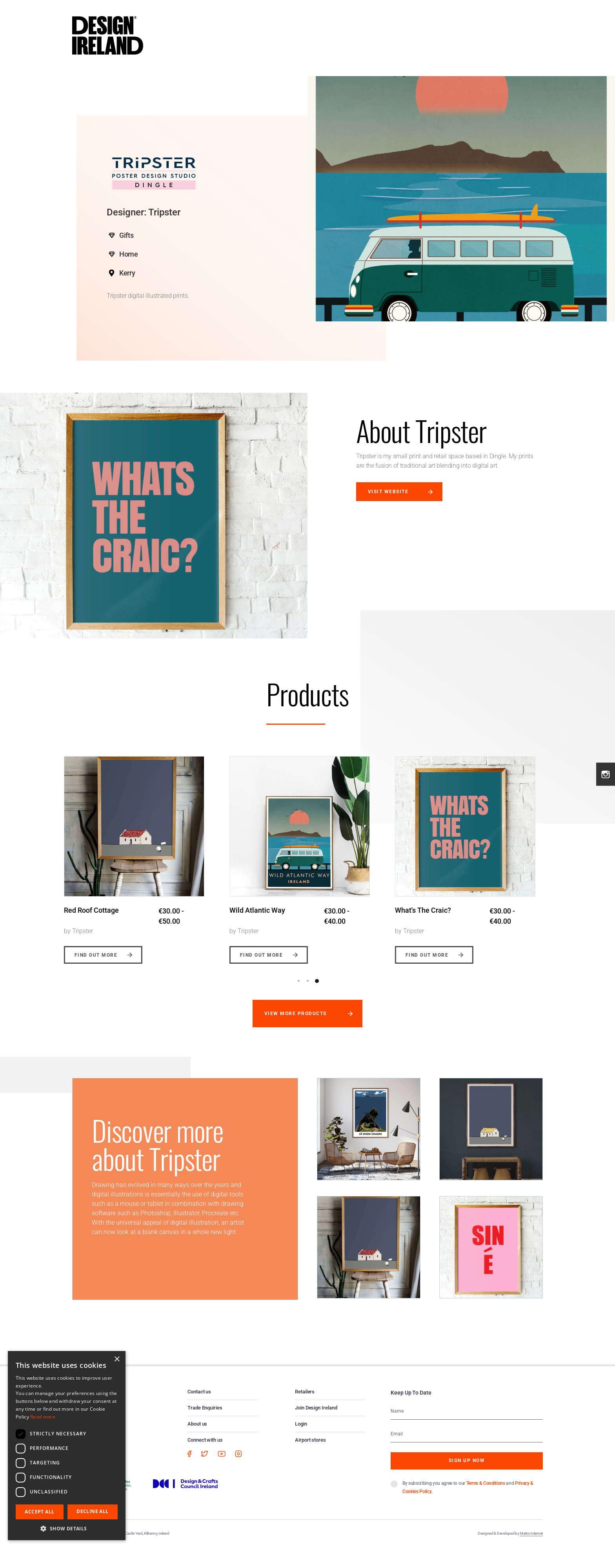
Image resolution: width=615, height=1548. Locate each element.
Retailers (305, 1392)
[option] (142, 854)
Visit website (388, 491)
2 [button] (308, 981)
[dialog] (67, 1445)
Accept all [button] (39, 1511)
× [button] (117, 1359)
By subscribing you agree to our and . (467, 1487)
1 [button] (299, 981)
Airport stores (310, 1440)
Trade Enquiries (204, 1408)
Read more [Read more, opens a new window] (42, 1416)
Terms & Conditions (485, 1483)
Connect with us (205, 1440)
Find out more (104, 955)
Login (301, 1424)
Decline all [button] (92, 1511)
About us (197, 1424)
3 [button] (317, 981)
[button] (67, 1528)
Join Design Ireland (316, 1408)
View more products (295, 1013)
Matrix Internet (531, 1533)
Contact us (199, 1392)
